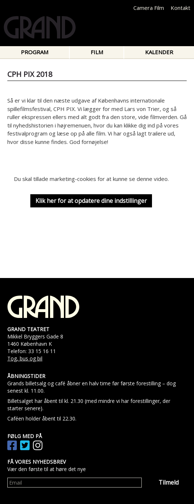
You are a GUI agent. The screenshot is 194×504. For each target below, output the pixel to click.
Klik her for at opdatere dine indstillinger (91, 201)
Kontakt (180, 7)
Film (97, 52)
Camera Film (148, 7)
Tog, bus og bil (24, 358)
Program (34, 52)
